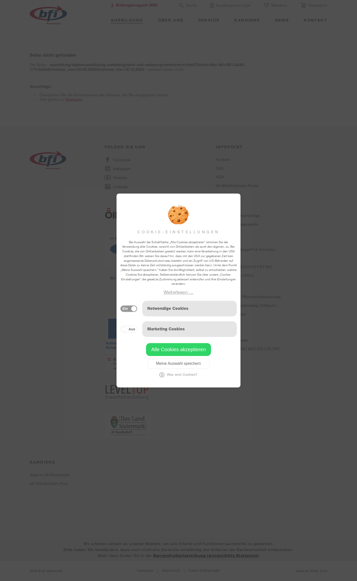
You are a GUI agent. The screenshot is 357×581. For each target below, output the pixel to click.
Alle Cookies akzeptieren (178, 349)
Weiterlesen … (178, 292)
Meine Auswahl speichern (178, 364)
